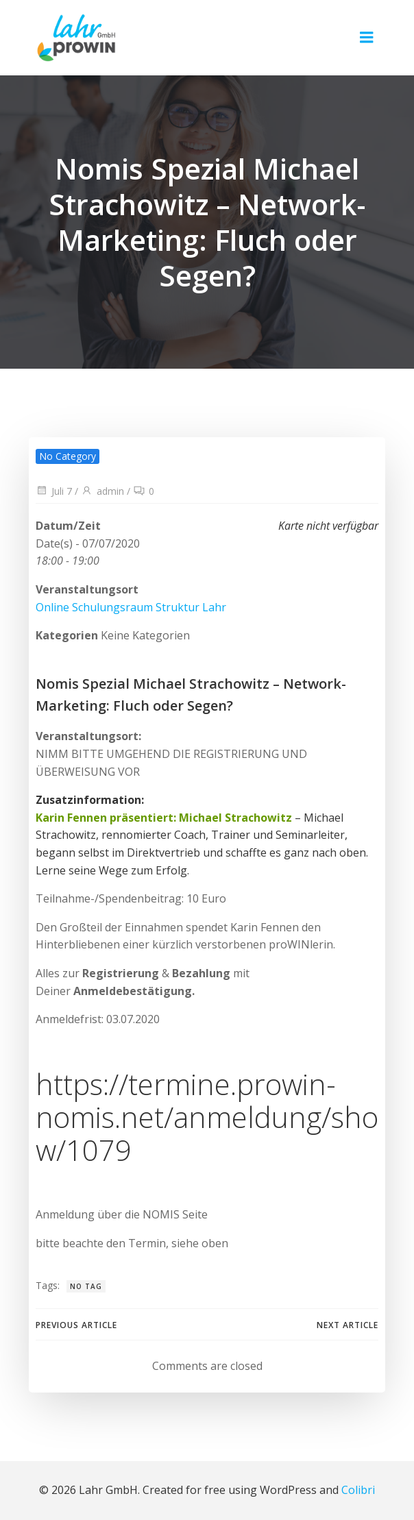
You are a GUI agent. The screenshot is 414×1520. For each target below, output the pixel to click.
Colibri (358, 1489)
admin (102, 491)
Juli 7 (54, 491)
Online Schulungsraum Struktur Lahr (131, 607)
